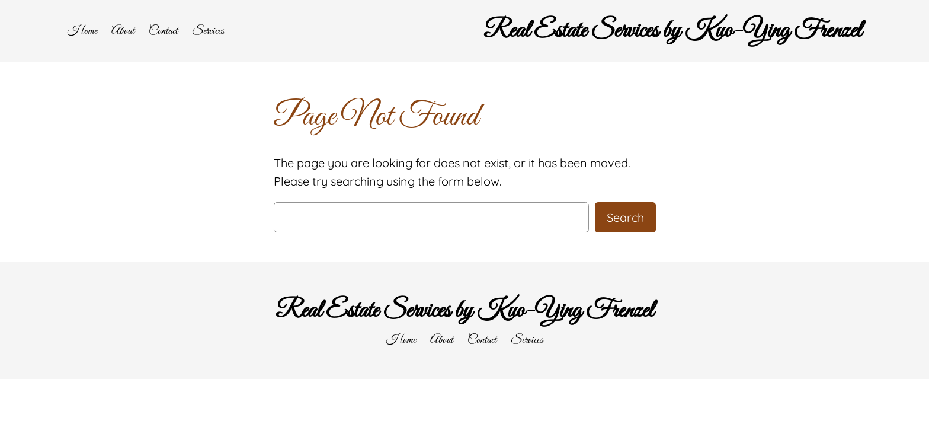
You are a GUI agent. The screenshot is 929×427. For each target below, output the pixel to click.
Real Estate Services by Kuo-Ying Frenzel (672, 31)
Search (625, 217)
